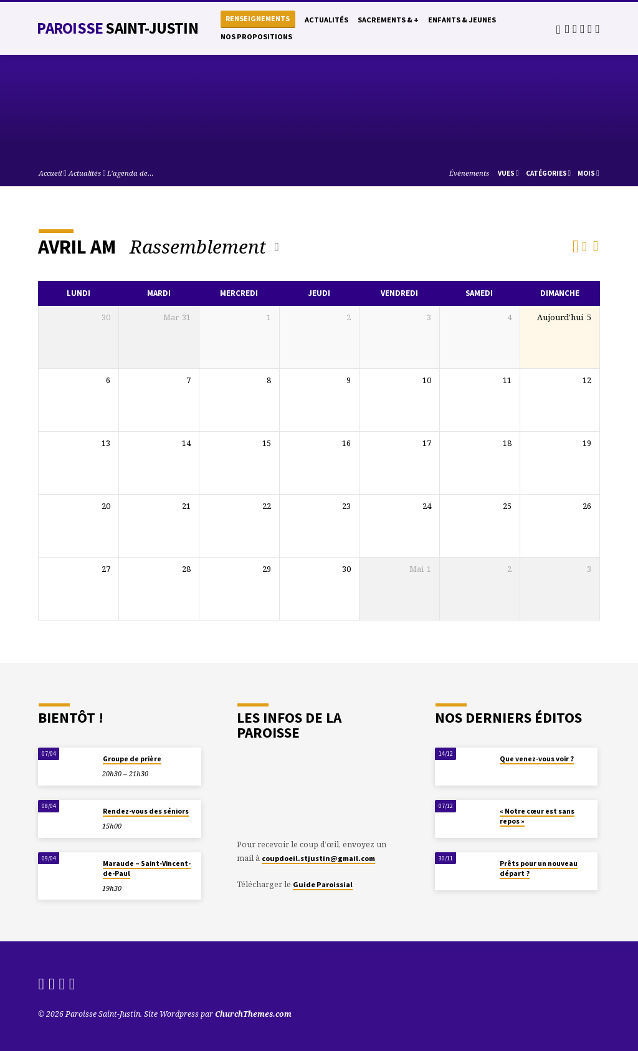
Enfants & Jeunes (462, 19)
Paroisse (117, 28)
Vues (508, 173)
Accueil (50, 173)
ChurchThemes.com (253, 1014)
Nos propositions (256, 36)
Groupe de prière (132, 758)
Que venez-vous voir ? (537, 758)
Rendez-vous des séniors (146, 811)
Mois (588, 173)
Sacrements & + (388, 19)
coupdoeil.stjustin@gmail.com (318, 858)
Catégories (548, 173)
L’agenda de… (130, 173)
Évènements (469, 173)
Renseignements (258, 18)
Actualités (326, 19)
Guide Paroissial (323, 884)
